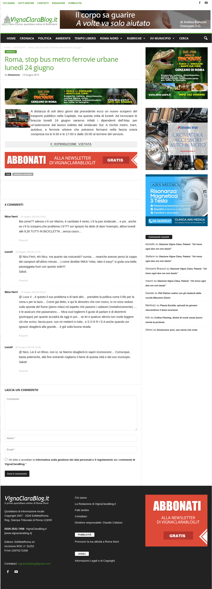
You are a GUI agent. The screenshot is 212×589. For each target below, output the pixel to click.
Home (8, 47)
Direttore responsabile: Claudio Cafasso (99, 522)
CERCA (184, 38)
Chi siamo (81, 497)
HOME (11, 38)
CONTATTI (43, 3)
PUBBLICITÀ (75, 3)
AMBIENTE (62, 38)
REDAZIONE (58, 3)
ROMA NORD (111, 38)
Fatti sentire (82, 510)
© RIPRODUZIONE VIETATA (70, 144)
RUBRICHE (136, 38)
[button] (205, 38)
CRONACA (27, 38)
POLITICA (44, 38)
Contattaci (81, 516)
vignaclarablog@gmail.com (34, 563)
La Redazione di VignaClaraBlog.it (95, 503)
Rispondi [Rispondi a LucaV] (23, 280)
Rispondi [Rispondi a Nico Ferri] (23, 240)
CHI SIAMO (9, 3)
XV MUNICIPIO (162, 38)
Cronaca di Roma (23, 174)
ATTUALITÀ (19, 47)
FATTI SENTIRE (26, 3)
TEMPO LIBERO (85, 38)
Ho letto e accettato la (70, 462)
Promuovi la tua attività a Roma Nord (97, 541)
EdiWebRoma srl (24, 541)
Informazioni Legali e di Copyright (95, 560)
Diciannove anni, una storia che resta (177, 330)
